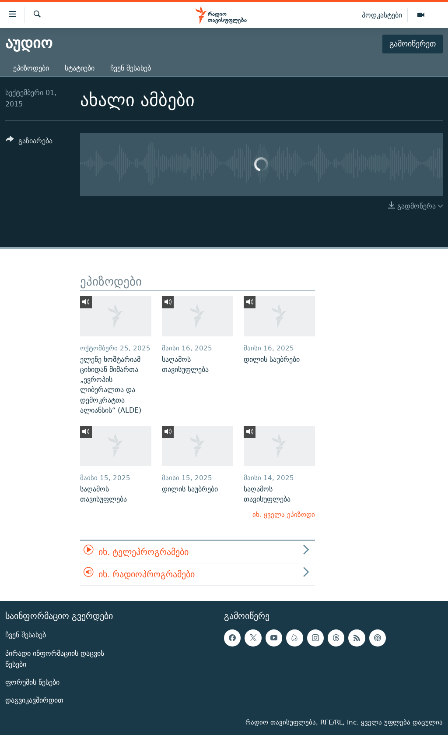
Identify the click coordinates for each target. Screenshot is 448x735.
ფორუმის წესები (32, 682)
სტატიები (79, 68)
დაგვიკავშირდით (34, 700)
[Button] (29, 142)
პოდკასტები (382, 15)
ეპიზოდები (31, 68)
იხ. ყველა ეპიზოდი (283, 514)
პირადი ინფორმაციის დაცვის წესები (54, 658)
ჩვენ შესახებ (130, 68)
